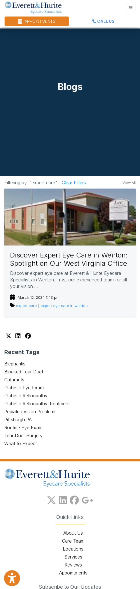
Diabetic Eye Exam (24, 387)
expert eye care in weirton (64, 306)
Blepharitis (14, 364)
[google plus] (87, 499)
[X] (9, 336)
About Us (73, 533)
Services (73, 557)
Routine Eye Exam (23, 427)
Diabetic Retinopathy (25, 395)
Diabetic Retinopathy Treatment (37, 403)
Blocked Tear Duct (23, 372)
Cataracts (14, 380)
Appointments (73, 573)
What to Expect (20, 443)
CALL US (103, 21)
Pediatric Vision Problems (30, 411)
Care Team (73, 541)
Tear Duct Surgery (23, 435)
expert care (26, 306)
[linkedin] (63, 499)
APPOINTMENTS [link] (36, 21)
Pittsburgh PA (18, 419)
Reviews (73, 565)
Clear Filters (74, 182)
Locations (73, 549)
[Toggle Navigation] (130, 7)
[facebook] (74, 499)
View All (129, 183)
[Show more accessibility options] (12, 578)
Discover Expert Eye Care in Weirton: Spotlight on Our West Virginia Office (69, 259)
